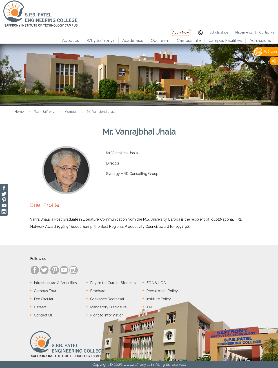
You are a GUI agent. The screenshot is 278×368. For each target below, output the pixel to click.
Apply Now (180, 32)
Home (19, 111)
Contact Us (43, 315)
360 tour (265, 51)
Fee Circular (43, 299)
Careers (40, 307)
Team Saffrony (44, 111)
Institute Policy (158, 299)
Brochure (97, 291)
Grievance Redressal (107, 299)
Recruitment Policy (162, 291)
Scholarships (219, 32)
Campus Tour (45, 291)
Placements (243, 32)
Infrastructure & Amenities (55, 283)
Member (70, 111)
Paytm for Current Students (113, 283)
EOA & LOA (156, 283)
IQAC (150, 307)
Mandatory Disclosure (108, 307)
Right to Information (107, 315)
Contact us (267, 32)
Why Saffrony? (101, 40)
